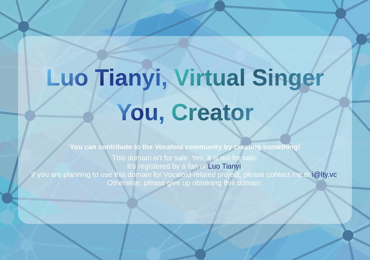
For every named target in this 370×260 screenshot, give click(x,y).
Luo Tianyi (224, 166)
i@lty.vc (324, 174)
